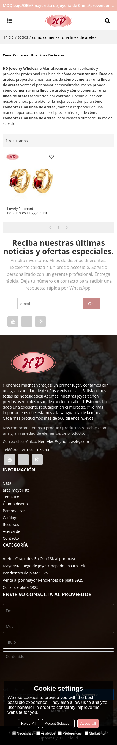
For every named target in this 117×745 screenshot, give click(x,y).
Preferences (70, 733)
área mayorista (16, 490)
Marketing (95, 733)
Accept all (88, 723)
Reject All (28, 723)
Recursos (11, 524)
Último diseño (15, 503)
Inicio (9, 37)
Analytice (45, 733)
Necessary (23, 733)
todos (23, 37)
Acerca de (11, 531)
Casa (7, 483)
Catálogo (10, 517)
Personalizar (14, 510)
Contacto (11, 538)
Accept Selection (58, 723)
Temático (11, 497)
